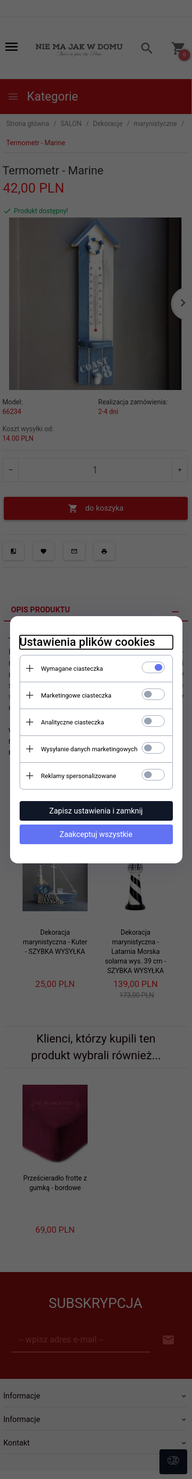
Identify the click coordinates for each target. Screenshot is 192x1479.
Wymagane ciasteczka (72, 668)
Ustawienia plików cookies (87, 642)
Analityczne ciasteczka (72, 722)
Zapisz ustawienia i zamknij (96, 810)
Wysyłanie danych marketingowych (89, 749)
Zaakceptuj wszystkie (95, 834)
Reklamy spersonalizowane (78, 776)
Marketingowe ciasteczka (76, 695)
